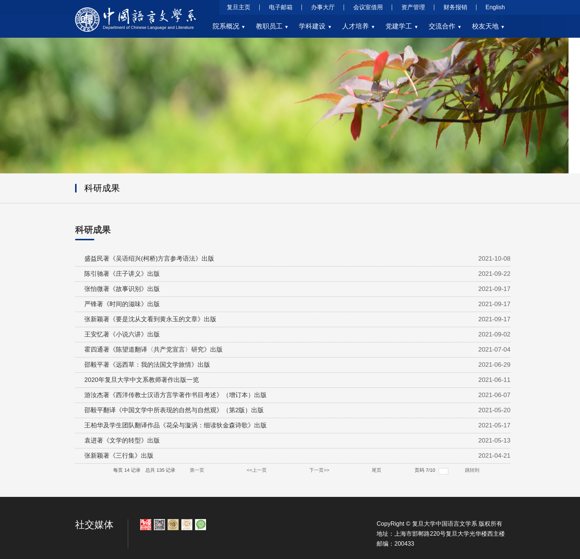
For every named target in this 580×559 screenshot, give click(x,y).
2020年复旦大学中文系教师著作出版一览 (141, 379)
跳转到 (473, 470)
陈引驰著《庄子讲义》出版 (122, 273)
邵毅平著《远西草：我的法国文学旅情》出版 (147, 364)
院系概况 (229, 26)
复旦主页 (238, 7)
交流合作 (445, 26)
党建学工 (401, 26)
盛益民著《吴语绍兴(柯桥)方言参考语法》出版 (149, 258)
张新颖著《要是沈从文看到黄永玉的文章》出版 (150, 319)
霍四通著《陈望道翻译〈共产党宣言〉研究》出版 (153, 349)
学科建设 (315, 26)
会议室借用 (368, 7)
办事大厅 (323, 7)
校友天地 (488, 26)
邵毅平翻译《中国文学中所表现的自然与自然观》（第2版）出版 (174, 410)
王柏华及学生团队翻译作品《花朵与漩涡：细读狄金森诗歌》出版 (175, 425)
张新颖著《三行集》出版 (119, 455)
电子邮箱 (281, 7)
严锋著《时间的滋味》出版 (122, 304)
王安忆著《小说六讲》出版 (122, 334)
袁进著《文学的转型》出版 (122, 440)
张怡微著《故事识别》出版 (122, 288)
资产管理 (413, 7)
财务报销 (455, 7)
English (495, 7)
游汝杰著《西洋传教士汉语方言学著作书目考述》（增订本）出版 (175, 395)
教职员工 (272, 26)
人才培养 (358, 26)
